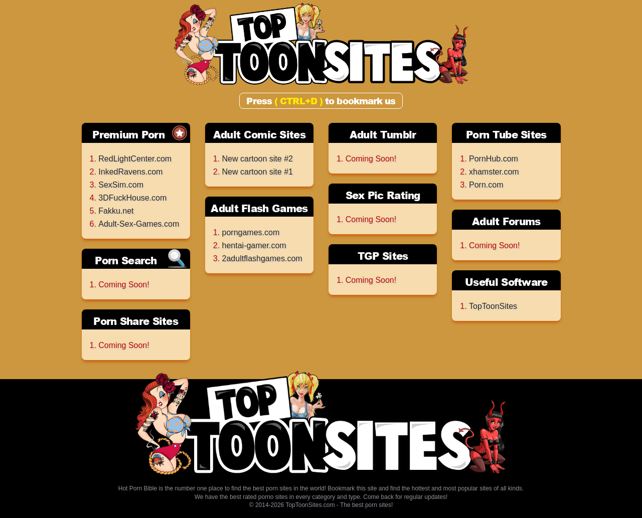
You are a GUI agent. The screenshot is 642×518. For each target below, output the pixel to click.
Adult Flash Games (259, 208)
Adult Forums (506, 221)
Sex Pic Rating (383, 195)
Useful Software (506, 282)
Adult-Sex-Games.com (138, 224)
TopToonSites (493, 306)
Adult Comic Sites (259, 134)
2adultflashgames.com (262, 258)
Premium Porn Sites (128, 135)
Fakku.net (115, 211)
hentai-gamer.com (254, 245)
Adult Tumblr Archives (383, 135)
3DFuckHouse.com (132, 198)
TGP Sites (383, 256)
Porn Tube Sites (506, 134)
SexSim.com (120, 185)
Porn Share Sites (135, 321)
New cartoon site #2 (257, 158)
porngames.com (251, 232)
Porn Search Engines (125, 261)
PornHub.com (493, 158)
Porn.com (486, 185)
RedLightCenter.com (135, 158)
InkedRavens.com (130, 171)
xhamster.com (494, 171)
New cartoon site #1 (257, 171)
